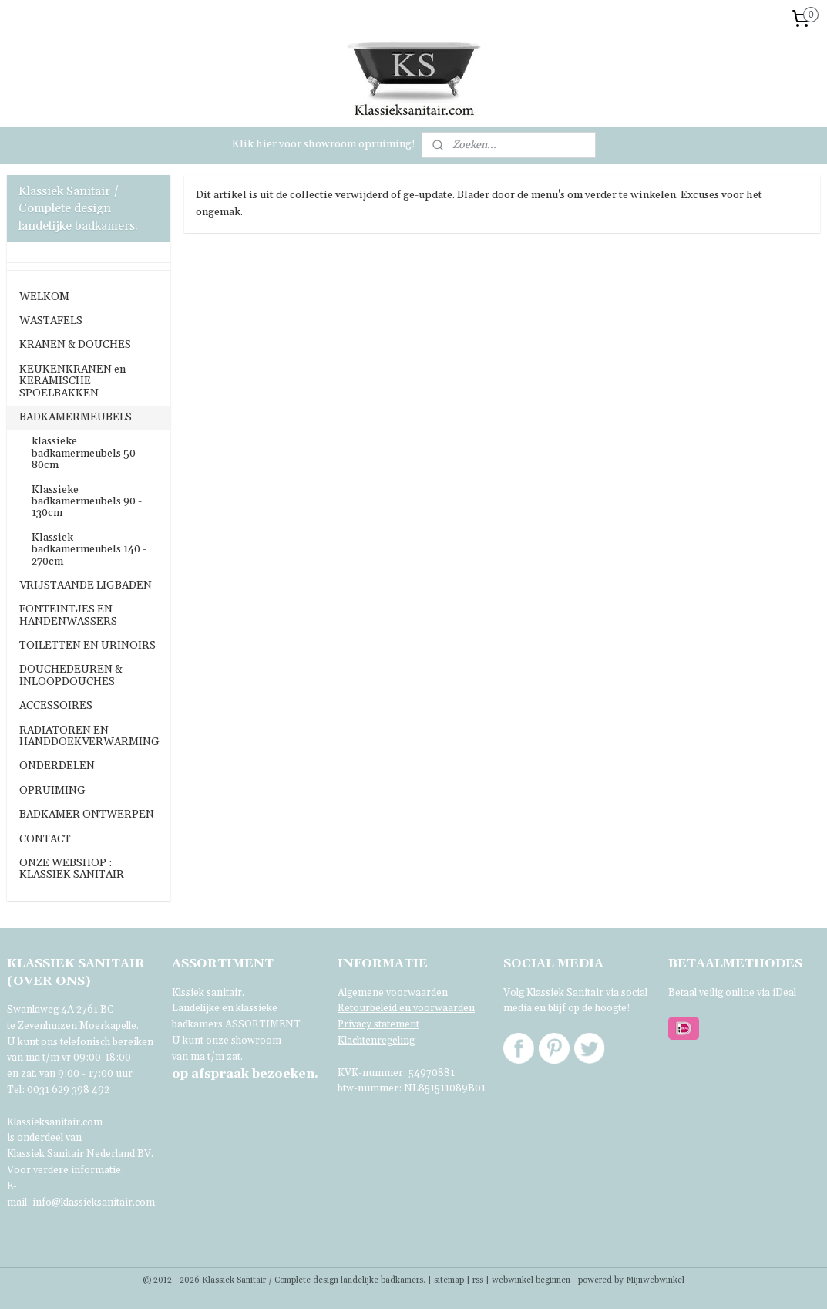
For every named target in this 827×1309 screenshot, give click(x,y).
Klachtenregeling (376, 1040)
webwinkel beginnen (531, 1280)
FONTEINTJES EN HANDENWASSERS (68, 615)
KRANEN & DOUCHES (75, 345)
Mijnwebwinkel (655, 1280)
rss (477, 1280)
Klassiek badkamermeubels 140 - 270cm (89, 549)
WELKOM (44, 297)
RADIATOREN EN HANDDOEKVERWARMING (89, 736)
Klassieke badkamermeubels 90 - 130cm (87, 502)
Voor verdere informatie (64, 1170)
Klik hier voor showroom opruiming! (323, 144)
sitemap (449, 1280)
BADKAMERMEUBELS (75, 417)
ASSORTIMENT (263, 1024)
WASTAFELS (50, 321)
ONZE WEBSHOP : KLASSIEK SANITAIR (71, 869)
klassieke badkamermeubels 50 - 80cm (87, 453)
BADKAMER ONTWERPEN (86, 814)
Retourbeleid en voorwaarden (406, 1008)
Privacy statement (378, 1024)
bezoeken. (245, 1073)
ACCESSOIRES (55, 706)
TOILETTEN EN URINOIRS (87, 646)
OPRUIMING (52, 791)
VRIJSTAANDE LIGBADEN (85, 585)
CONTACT (45, 839)
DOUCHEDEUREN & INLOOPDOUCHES (71, 675)
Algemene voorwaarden (393, 993)
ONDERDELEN (57, 766)
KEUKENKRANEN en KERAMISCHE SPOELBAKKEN (72, 381)
